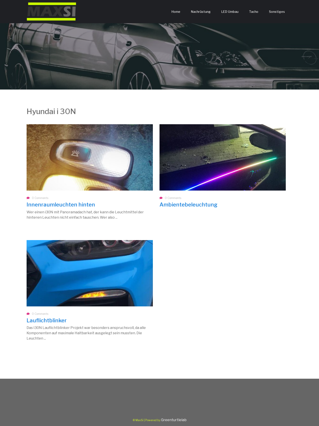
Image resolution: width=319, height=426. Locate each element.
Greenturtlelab (174, 420)
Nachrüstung (201, 11)
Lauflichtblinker (47, 320)
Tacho (253, 11)
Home (175, 11)
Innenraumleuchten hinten (61, 204)
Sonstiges (277, 11)
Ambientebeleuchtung (188, 204)
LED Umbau (229, 11)
